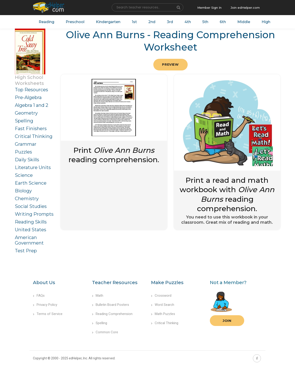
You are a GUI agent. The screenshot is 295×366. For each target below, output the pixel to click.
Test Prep (26, 250)
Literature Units (33, 167)
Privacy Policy (45, 305)
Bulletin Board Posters (110, 305)
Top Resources (31, 89)
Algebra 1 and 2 (31, 105)
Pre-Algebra (28, 97)
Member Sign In (209, 7)
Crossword (161, 295)
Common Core (105, 332)
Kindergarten (108, 22)
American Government (29, 240)
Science (24, 175)
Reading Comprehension (112, 314)
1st (134, 22)
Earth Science (30, 183)
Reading (46, 22)
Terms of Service (47, 314)
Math (97, 295)
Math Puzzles (163, 314)
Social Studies (31, 206)
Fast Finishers (31, 128)
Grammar (25, 144)
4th (187, 22)
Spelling (24, 121)
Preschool (75, 22)
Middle (243, 22)
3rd (170, 22)
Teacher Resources (115, 282)
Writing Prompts (34, 214)
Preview (170, 64)
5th (205, 22)
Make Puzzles (167, 282)
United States (30, 229)
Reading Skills (31, 222)
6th (223, 22)
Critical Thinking (33, 136)
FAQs (39, 295)
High (266, 22)
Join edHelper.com (245, 7)
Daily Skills (27, 159)
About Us (44, 282)
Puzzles (23, 152)
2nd (151, 22)
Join (227, 320)
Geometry (26, 113)
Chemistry (27, 198)
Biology (23, 191)
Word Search (162, 305)
